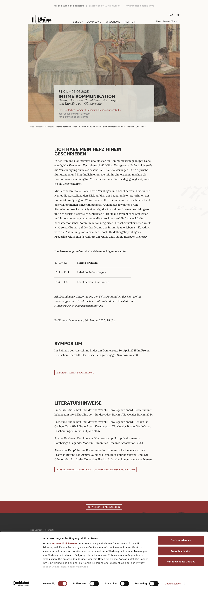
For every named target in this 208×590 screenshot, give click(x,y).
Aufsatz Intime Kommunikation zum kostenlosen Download (95, 469)
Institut (129, 21)
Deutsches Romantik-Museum (105, 6)
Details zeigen (173, 583)
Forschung (112, 21)
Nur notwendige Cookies (181, 561)
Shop (158, 22)
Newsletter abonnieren (104, 507)
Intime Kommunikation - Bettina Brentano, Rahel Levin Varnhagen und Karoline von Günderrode (101, 126)
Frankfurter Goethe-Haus (140, 6)
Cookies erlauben (181, 540)
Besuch (78, 21)
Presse (166, 22)
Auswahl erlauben (180, 550)
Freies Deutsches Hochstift (69, 6)
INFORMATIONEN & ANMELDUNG (75, 372)
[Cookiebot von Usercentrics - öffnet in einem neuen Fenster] (21, 583)
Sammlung (93, 21)
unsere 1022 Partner (64, 543)
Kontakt (175, 22)
